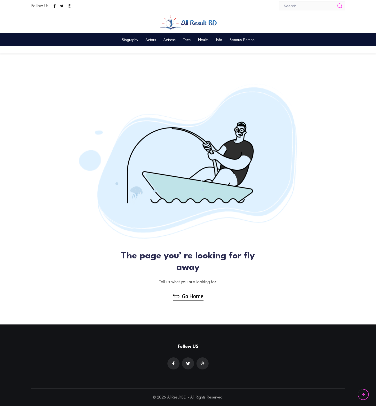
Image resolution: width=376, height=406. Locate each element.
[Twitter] (61, 6)
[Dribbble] (69, 6)
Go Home (188, 296)
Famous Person (242, 40)
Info (219, 40)
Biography (130, 40)
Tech (187, 40)
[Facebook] (55, 6)
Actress (169, 40)
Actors (150, 40)
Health (203, 40)
